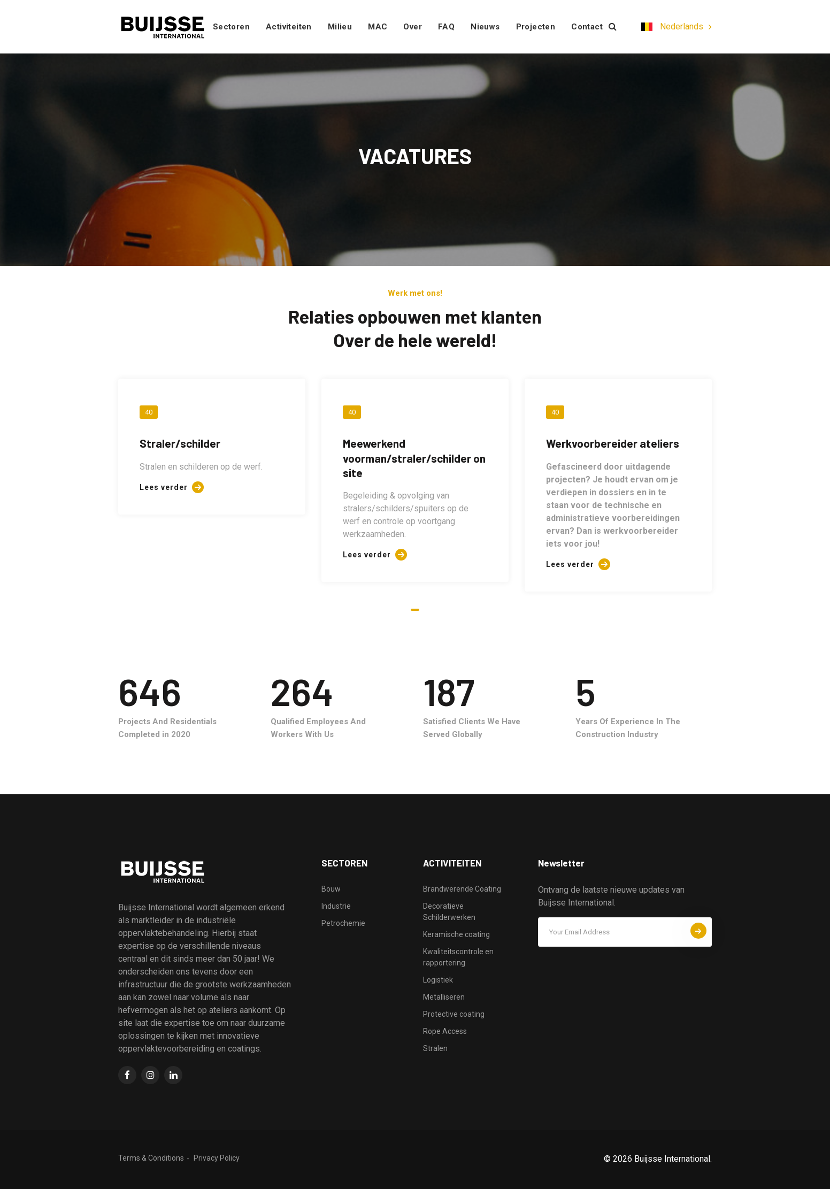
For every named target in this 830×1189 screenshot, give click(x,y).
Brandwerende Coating (462, 889)
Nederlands (672, 26)
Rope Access (445, 1031)
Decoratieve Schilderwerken (449, 912)
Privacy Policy (217, 1158)
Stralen (435, 1048)
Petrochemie (343, 923)
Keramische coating (456, 934)
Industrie (336, 906)
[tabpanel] (211, 447)
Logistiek (438, 980)
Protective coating (454, 1014)
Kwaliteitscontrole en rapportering (458, 957)
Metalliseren (444, 997)
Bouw (331, 889)
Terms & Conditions (151, 1158)
